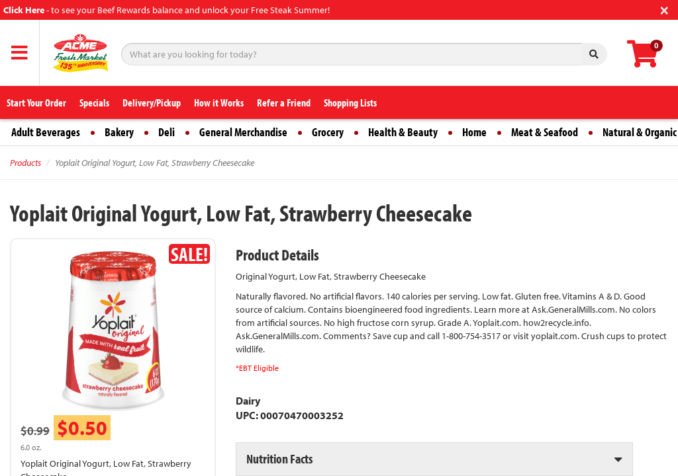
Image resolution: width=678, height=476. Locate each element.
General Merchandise (243, 131)
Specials (94, 102)
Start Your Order (36, 102)
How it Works (219, 102)
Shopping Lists (350, 102)
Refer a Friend (284, 102)
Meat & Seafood (544, 131)
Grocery (328, 131)
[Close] (664, 9)
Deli (166, 131)
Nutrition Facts (279, 458)
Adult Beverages (45, 131)
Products (25, 163)
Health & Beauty (403, 131)
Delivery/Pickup (151, 102)
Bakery (119, 131)
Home (474, 131)
